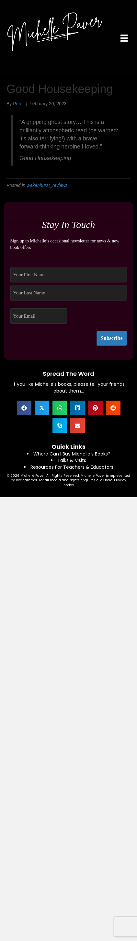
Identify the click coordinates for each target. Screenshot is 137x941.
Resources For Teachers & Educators (71, 467)
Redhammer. (27, 480)
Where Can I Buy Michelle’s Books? (71, 454)
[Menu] (124, 38)
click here (104, 480)
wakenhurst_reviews (47, 185)
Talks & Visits (71, 460)
